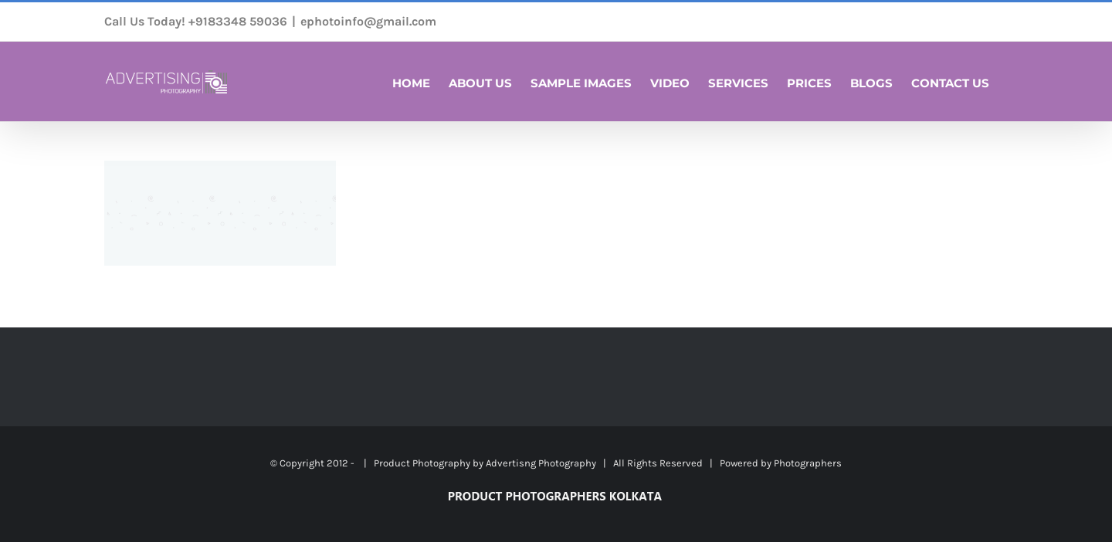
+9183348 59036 (237, 21)
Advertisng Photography (541, 463)
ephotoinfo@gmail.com (368, 21)
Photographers (808, 463)
